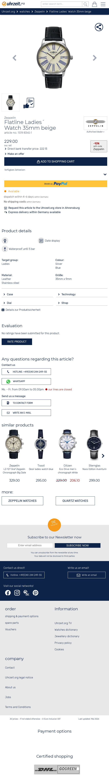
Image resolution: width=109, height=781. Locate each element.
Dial (9, 302)
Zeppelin (14, 465)
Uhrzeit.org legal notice (19, 677)
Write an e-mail (18, 412)
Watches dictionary (66, 630)
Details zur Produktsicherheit (23, 310)
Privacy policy (63, 643)
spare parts (12, 623)
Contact (10, 668)
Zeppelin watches (22, 501)
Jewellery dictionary (67, 636)
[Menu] (103, 4)
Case (10, 294)
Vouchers (10, 629)
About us (10, 687)
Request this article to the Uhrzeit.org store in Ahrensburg (44, 207)
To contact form (19, 402)
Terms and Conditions (18, 707)
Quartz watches (75, 501)
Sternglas (94, 465)
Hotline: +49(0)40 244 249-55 (26, 371)
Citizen (68, 465)
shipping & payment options (21, 616)
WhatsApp (15, 381)
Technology (68, 294)
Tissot (41, 465)
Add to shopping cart (57, 161)
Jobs (8, 697)
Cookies (59, 649)
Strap (65, 302)
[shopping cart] (94, 4)
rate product (16, 341)
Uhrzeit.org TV (63, 623)
